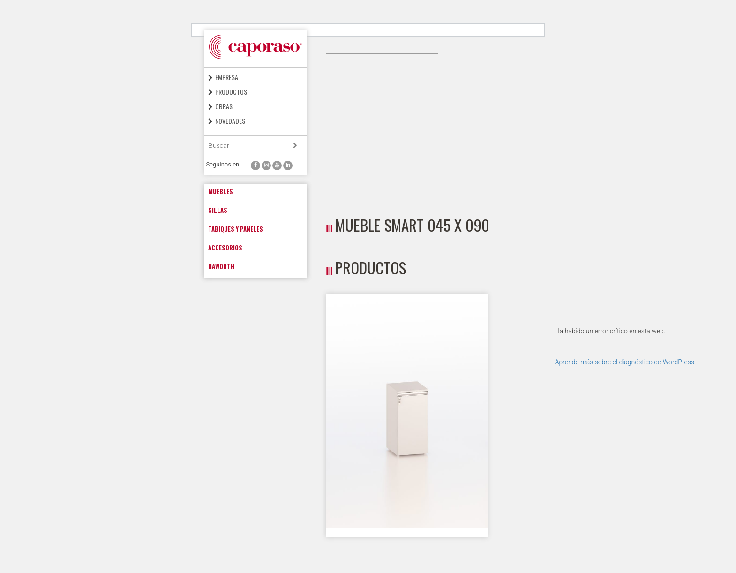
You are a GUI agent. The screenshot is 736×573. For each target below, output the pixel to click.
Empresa (226, 77)
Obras (224, 106)
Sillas (217, 210)
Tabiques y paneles (235, 229)
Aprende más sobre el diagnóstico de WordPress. (625, 362)
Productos (231, 92)
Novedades (230, 121)
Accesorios (225, 247)
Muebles (220, 191)
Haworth (221, 266)
